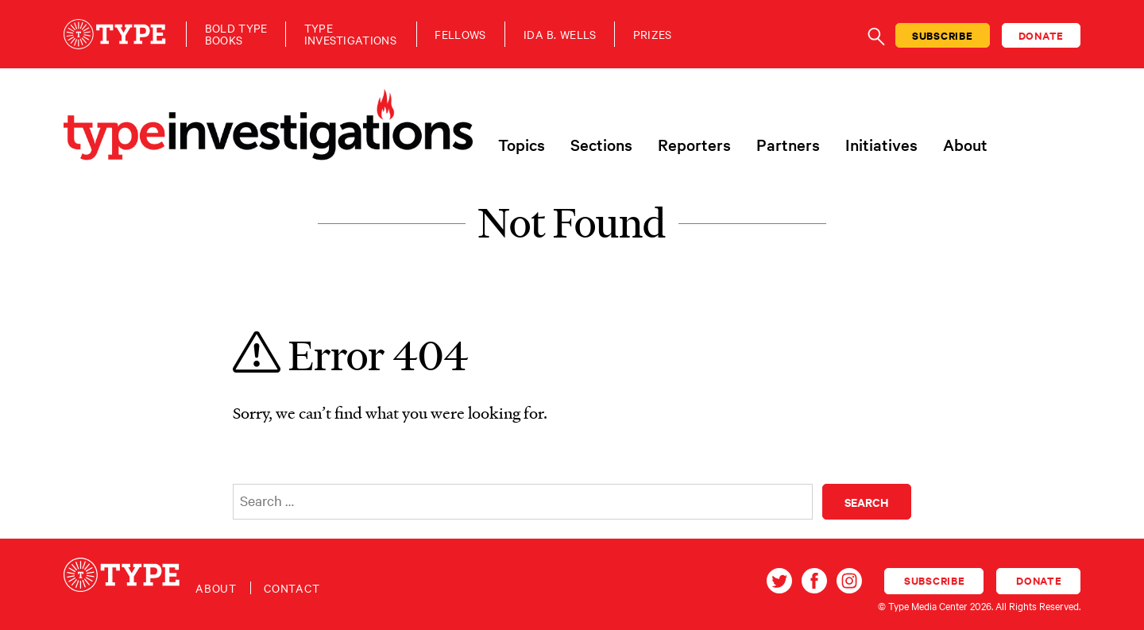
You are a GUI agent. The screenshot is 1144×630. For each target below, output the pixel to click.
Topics (521, 144)
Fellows (460, 35)
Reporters (694, 144)
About (965, 144)
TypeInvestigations (350, 34)
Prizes (652, 35)
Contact (292, 588)
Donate (1041, 35)
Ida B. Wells (560, 35)
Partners (788, 144)
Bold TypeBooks (236, 34)
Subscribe (942, 35)
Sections (601, 144)
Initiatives (881, 144)
